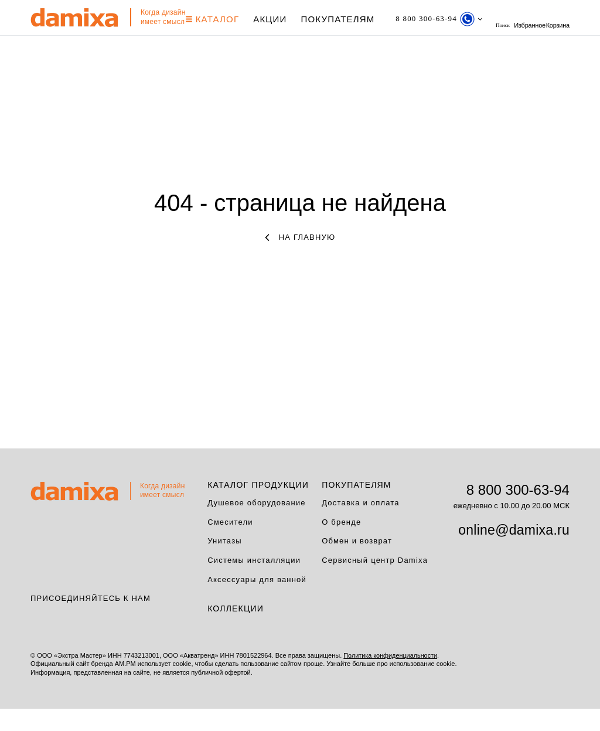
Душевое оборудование (256, 525)
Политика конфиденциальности (390, 678)
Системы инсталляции (254, 583)
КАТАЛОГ (217, 19)
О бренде (341, 544)
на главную (300, 259)
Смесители (230, 544)
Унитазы (224, 563)
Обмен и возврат (357, 563)
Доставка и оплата (361, 525)
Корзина (42, 42)
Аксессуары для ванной (256, 602)
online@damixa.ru (514, 552)
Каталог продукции (258, 507)
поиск (520, 19)
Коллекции (235, 631)
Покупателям (343, 19)
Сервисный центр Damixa (375, 583)
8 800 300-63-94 (518, 512)
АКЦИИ (275, 19)
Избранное (554, 19)
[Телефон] (450, 19)
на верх (572, 687)
